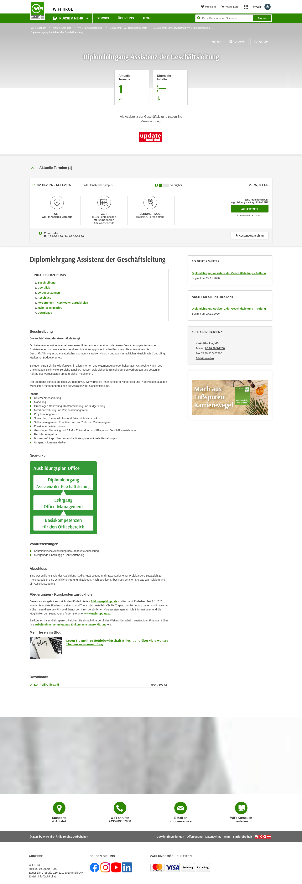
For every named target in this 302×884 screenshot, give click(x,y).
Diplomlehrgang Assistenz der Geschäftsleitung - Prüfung (229, 273)
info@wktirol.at (47, 876)
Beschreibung (46, 282)
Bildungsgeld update (104, 601)
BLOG (146, 18)
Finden (262, 18)
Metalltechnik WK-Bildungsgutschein (128, 28)
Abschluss (44, 297)
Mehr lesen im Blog (50, 307)
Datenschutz (213, 836)
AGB (227, 836)
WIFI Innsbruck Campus (57, 216)
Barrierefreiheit (242, 836)
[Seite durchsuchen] (233, 18)
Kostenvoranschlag (249, 235)
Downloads (45, 312)
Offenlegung (195, 836)
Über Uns (126, 18)
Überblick (44, 287)
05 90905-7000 (48, 868)
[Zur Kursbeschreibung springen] (170, 87)
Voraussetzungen (49, 292)
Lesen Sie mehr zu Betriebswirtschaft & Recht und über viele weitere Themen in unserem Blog (117, 642)
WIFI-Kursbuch (38, 28)
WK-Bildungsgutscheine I (90, 28)
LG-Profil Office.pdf (46, 684)
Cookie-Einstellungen (170, 836)
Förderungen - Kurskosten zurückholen (63, 302)
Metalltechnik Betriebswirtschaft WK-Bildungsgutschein (182, 28)
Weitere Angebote (62, 28)
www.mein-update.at (97, 613)
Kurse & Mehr (68, 18)
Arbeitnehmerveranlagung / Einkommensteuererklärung (71, 624)
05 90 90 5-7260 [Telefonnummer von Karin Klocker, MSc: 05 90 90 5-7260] (215, 348)
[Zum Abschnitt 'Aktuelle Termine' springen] (131, 87)
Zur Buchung (254, 207)
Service (103, 18)
